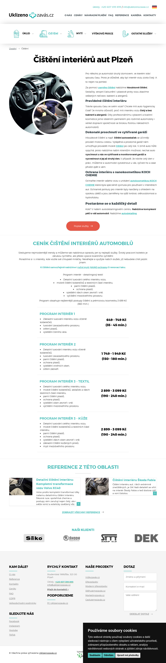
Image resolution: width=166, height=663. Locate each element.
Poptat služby (81, 226)
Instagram (14, 626)
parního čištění (106, 87)
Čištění (53, 33)
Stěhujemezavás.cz (95, 590)
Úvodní (12, 48)
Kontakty (149, 15)
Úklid (26, 33)
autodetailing (129, 213)
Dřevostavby (91, 581)
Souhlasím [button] (94, 655)
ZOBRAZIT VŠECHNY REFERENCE (81, 512)
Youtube (13, 630)
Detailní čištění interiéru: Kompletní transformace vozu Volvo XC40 (55, 484)
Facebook (14, 621)
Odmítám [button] (108, 655)
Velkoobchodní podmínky (22, 603)
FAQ (110, 15)
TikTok (12, 634)
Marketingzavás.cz (94, 595)
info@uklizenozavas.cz (136, 7)
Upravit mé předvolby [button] (128, 655)
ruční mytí (83, 267)
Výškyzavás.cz (92, 577)
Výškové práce (102, 33)
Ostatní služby (142, 33)
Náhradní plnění (95, 15)
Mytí (79, 33)
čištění (119, 146)
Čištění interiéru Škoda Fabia (134, 480)
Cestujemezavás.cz (95, 599)
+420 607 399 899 (111, 7)
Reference (122, 15)
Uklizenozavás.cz (48, 653)
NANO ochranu (98, 267)
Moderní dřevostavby (96, 586)
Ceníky (78, 15)
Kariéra (136, 15)
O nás (68, 15)
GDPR (12, 598)
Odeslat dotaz (139, 613)
